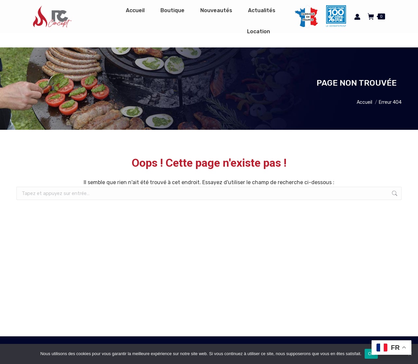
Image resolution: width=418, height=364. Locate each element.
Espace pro (276, 7)
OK (371, 353)
